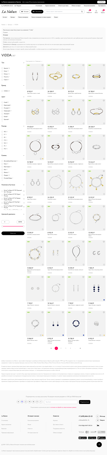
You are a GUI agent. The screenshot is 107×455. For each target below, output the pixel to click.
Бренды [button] (13, 17)
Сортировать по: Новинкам (34, 61)
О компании (39, 6)
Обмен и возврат (76, 6)
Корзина (55, 420)
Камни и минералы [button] (23, 17)
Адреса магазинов (50, 6)
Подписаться (84, 402)
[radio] (42, 88)
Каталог (24, 12)
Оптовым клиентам (33, 433)
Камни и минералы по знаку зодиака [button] (41, 17)
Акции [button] (56, 17)
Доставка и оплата (58, 424)
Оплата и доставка (63, 6)
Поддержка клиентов (59, 428)
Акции (29, 424)
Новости (30, 428)
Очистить (13, 233)
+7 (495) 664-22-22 (86, 416)
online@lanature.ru (85, 425)
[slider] (2, 226)
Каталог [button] (5, 17)
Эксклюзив (37, 12)
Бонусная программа (89, 6)
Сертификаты (102, 6)
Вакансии (3, 428)
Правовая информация (7, 433)
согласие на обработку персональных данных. (63, 407)
